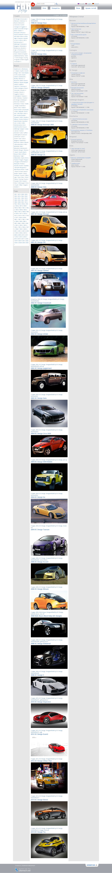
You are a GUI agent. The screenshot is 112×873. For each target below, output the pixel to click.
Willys (21, 185)
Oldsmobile (17, 158)
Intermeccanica (18, 42)
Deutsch (96, 4)
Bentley (16, 78)
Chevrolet (17, 90)
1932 (22, 196)
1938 (15, 200)
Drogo (26, 28)
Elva (20, 107)
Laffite (26, 133)
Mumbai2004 (34, 431)
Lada (21, 133)
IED (25, 40)
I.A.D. (17, 40)
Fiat (21, 109)
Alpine (18, 71)
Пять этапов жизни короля (78, 34)
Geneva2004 (34, 495)
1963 (17, 209)
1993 (25, 225)
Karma (22, 131)
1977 (17, 217)
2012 (17, 237)
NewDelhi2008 (35, 641)
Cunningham (18, 96)
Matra (22, 142)
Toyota (26, 179)
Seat (21, 171)
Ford (26, 111)
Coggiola (24, 27)
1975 (24, 215)
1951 (26, 202)
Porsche (16, 165)
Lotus (24, 138)
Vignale (18, 59)
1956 (17, 206)
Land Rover (17, 136)
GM (15, 115)
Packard (16, 160)
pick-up (65, 212)
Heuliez (26, 117)
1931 (19, 196)
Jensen (17, 131)
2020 (20, 240)
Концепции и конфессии (78, 73)
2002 (20, 231)
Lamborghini (18, 134)
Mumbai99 (34, 52)
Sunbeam (17, 175)
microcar (42, 153)
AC (20, 69)
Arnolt (27, 71)
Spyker (21, 173)
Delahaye (24, 100)
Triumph (16, 181)
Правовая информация (28, 865)
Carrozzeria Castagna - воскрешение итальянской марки (81, 53)
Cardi (22, 25)
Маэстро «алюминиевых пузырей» (81, 157)
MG (26, 144)
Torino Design (19, 57)
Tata (19, 177)
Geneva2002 (34, 332)
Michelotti (23, 46)
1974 (20, 215)
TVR (21, 181)
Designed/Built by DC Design (54, 19)
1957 (21, 206)
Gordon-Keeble (21, 115)
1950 (22, 202)
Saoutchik (24, 52)
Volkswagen (21, 183)
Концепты (34, 299)
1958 (25, 206)
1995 (20, 227)
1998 (17, 229)
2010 (23, 235)
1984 (17, 221)
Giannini (20, 38)
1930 (15, 196)
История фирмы (75, 44)
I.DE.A (22, 40)
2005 (17, 233)
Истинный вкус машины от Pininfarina (81, 130)
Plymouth (17, 163)
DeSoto (22, 102)
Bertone (24, 21)
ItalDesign (17, 44)
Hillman (16, 119)
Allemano (17, 21)
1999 (21, 229)
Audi (20, 75)
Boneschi (21, 23)
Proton (22, 165)
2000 (25, 229)
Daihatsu (20, 98)
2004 (37, 430)
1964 (21, 209)
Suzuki (22, 175)
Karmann (24, 44)
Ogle (16, 50)
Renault (17, 167)
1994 (16, 227)
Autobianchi (22, 76)
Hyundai (25, 121)
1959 (16, 208)
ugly (41, 732)
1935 (19, 198)
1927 (19, 194)
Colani (16, 28)
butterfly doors (35, 614)
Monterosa (17, 48)
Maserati (17, 142)
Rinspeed (17, 52)
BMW (22, 80)
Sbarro (20, 54)
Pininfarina (22, 50)
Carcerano (17, 25)
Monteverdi (24, 148)
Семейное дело (75, 163)
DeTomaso (17, 103)
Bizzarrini (17, 80)
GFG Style (17, 36)
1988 (19, 223)
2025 (24, 242)
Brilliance (17, 82)
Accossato (24, 19)
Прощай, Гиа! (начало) (77, 87)
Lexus (23, 136)
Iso (24, 125)
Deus (23, 103)
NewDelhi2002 (35, 301)
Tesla (27, 177)
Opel (22, 158)
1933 (26, 196)
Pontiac (22, 163)
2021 (24, 240)
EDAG (16, 30)
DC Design (17, 19)
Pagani (22, 160)
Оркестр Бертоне (76, 29)
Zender (18, 61)
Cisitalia (16, 92)
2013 (21, 237)
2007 (25, 233)
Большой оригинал (76, 139)
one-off (42, 614)
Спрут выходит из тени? (78, 148)
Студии (33, 19)
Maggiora (17, 46)
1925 (15, 194)
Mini (21, 146)
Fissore (23, 32)
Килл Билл (74, 82)
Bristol (22, 82)
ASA (20, 73)
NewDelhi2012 (35, 732)
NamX (17, 152)
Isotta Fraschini (18, 127)
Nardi (21, 152)
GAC (15, 113)
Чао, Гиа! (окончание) (77, 93)
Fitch (17, 111)
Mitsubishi (17, 148)
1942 (22, 200)
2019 (16, 240)
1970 (17, 213)
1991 (17, 225)
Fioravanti (17, 32)
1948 (15, 202)
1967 (20, 211)
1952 (15, 204)
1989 (23, 223)
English (89, 4)
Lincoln (16, 138)
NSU (20, 154)
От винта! (74, 64)
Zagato (25, 185)
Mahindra (23, 140)
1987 (15, 223)
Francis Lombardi (19, 34)
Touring (21, 179)
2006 (21, 233)
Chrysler (23, 90)
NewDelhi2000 (35, 123)
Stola (25, 173)
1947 (26, 200)
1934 (15, 198)
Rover (23, 169)
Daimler (25, 98)
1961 (24, 208)
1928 (22, 194)
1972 (25, 213)
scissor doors (43, 560)
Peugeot (18, 162)
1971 (21, 213)
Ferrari (16, 109)
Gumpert (17, 117)
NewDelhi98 (34, 21)
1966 (16, 211)
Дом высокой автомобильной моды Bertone (83, 23)
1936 (22, 198)
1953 (19, 204)
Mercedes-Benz (20, 144)
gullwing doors (44, 641)
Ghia (22, 36)
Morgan (21, 150)
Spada (25, 54)
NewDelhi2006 (35, 560)
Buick (16, 84)
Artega (16, 73)
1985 (21, 221)
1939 (19, 200)
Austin (24, 75)
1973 (16, 215)
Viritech (25, 181)
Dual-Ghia (22, 105)
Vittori (16, 183)
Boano (16, 23)
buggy (41, 830)
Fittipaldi (21, 111)
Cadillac (21, 84)
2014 (25, 237)
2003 (24, 231)
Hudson (26, 119)
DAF (15, 98)
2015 (15, 239)
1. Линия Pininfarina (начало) (79, 119)
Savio (16, 54)
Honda (21, 119)
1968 (24, 211)
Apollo (22, 71)
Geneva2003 (34, 396)
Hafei (22, 117)
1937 (26, 198)
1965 (25, 209)
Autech (16, 76)
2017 (23, 239)
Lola (20, 138)
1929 (26, 194)
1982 (24, 219)
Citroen (21, 92)
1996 (24, 227)
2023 (17, 242)
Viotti (22, 59)
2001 (16, 231)
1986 (25, 221)
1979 (24, 217)
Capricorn (17, 86)
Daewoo (24, 96)
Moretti (23, 48)
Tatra (23, 177)
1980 (16, 219)
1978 (21, 217)
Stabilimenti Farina (19, 56)
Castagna (17, 27)
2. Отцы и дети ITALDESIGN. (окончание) (82, 110)
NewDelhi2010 (35, 700)
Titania (16, 179)
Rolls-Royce (17, 169)
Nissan (16, 154)
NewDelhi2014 (35, 798)
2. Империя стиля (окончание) (79, 124)
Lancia (24, 134)
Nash (25, 152)
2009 (19, 235)
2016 (19, 239)
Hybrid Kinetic (18, 121)
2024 (20, 242)
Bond (26, 80)
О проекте (18, 865)
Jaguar (23, 129)
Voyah (17, 185)
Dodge (17, 105)
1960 (20, 208)
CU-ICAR (21, 28)
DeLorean (17, 102)
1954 (23, 204)
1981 (20, 219)
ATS (16, 75)
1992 (21, 225)
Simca (26, 171)
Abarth (16, 69)
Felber (21, 30)
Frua (26, 34)
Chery (26, 88)
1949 (19, 202)
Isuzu (25, 127)
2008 (16, 235)
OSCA (27, 158)
